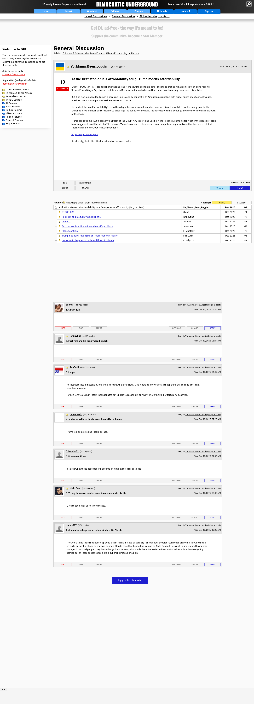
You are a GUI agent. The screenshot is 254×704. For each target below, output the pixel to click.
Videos (115, 11)
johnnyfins (75, 336)
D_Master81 (72, 451)
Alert (65, 188)
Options (176, 328)
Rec (63, 328)
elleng (69, 304)
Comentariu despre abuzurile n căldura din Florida (88, 240)
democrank (76, 414)
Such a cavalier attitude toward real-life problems (87, 226)
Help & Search (13, 123)
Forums (138, 11)
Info (65, 183)
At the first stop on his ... (154, 16)
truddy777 (71, 525)
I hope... (66, 221)
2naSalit (74, 367)
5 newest (242, 203)
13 (62, 82)
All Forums (11, 103)
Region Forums (14, 116)
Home (45, 11)
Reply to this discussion (129, 580)
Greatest (92, 11)
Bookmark (85, 183)
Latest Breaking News (17, 89)
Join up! (185, 11)
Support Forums (14, 120)
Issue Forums (13, 106)
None (222, 203)
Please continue (70, 231)
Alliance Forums (14, 113)
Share (219, 188)
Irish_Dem (75, 488)
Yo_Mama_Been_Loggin (89, 66)
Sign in (209, 11)
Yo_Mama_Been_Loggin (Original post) (203, 305)
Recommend (62, 89)
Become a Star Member (14, 83)
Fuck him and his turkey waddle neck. (81, 217)
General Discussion (123, 16)
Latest (68, 11)
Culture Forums (14, 110)
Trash (85, 188)
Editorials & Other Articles (19, 93)
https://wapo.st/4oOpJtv (84, 134)
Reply (240, 188)
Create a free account (13, 74)
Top (81, 328)
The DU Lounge (14, 99)
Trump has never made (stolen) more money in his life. (90, 235)
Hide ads (162, 11)
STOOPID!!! (68, 212)
